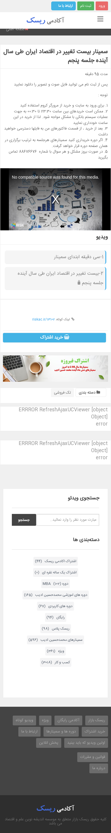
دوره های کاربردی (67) (55, 606)
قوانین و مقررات (92, 757)
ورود (102, 6)
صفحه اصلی (15, 29)
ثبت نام (85, 6)
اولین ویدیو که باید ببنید (86, 743)
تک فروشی (62, 392)
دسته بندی (89, 392)
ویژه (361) (55, 651)
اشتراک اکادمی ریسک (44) (55, 561)
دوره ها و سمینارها (61, 731)
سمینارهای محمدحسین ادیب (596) (55, 640)
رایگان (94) (55, 617)
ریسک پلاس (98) (56, 629)
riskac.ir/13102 (43, 319)
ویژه (45, 720)
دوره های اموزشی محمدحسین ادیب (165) (55, 595)
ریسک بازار (96, 720)
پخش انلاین (48, 743)
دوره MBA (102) (55, 584)
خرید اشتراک (54, 337)
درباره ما (98, 768)
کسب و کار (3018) (55, 662)
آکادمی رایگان (68, 720)
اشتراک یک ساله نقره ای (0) (56, 572)
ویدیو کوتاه (24, 720)
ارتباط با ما (65, 6)
